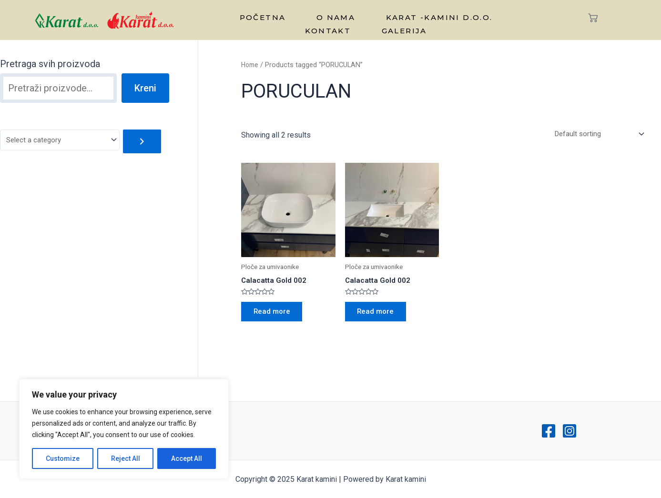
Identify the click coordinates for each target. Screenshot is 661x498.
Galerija (366, 24)
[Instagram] (569, 430)
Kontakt (492, 15)
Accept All (186, 458)
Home (250, 64)
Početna (241, 15)
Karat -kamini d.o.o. (395, 15)
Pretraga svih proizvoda (50, 64)
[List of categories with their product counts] (63, 140)
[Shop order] (594, 134)
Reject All (125, 458)
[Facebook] (548, 430)
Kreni (145, 88)
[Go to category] (149, 141)
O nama (302, 15)
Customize (63, 458)
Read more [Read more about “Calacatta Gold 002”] (274, 314)
